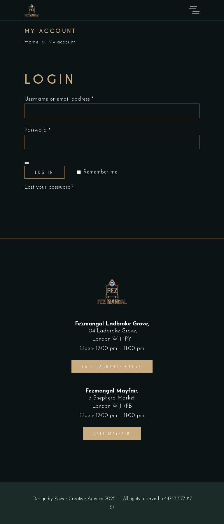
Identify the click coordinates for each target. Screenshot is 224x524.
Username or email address (59, 99)
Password (37, 130)
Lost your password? (49, 187)
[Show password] (26, 163)
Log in (44, 172)
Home (31, 42)
